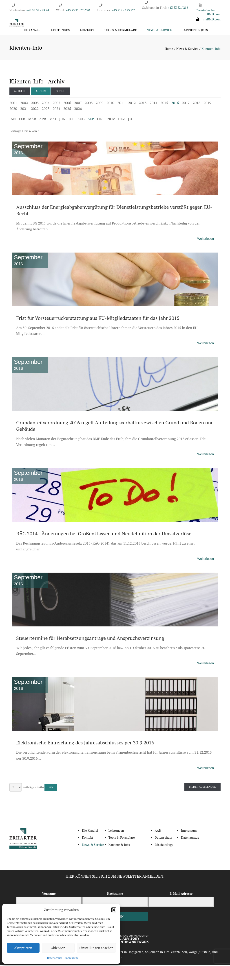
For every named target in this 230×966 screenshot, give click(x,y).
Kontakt (87, 30)
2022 (35, 109)
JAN (12, 120)
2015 (164, 103)
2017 (186, 103)
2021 (24, 109)
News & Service (159, 30)
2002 (24, 103)
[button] (113, 910)
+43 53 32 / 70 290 (78, 10)
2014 (153, 103)
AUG (81, 120)
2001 (13, 103)
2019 (207, 103)
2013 (142, 103)
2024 (56, 109)
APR (42, 120)
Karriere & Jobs (195, 30)
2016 (175, 103)
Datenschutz (54, 957)
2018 (196, 103)
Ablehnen (58, 948)
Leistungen (60, 30)
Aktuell (20, 92)
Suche (60, 92)
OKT (100, 120)
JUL (71, 120)
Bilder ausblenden (202, 787)
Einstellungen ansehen (96, 948)
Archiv (41, 92)
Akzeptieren (23, 948)
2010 (110, 103)
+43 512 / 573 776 (123, 10)
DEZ (121, 120)
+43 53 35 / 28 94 (37, 10)
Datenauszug (190, 838)
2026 (78, 109)
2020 (13, 109)
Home (169, 50)
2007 (78, 103)
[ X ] (131, 120)
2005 (56, 103)
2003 (35, 103)
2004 (45, 103)
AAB (158, 831)
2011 (121, 103)
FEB (22, 120)
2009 (99, 103)
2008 (89, 103)
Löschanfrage (164, 846)
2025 (67, 109)
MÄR (32, 120)
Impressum (71, 957)
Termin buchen (206, 10)
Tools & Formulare (120, 30)
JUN (62, 120)
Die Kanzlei (31, 30)
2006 (67, 103)
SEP (91, 120)
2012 (132, 103)
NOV (111, 120)
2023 (45, 109)
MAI (52, 120)
